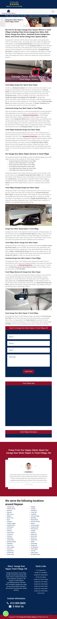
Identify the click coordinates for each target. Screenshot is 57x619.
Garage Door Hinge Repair (41, 584)
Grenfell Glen (10, 552)
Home (6, 16)
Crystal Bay (10, 538)
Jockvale (33, 509)
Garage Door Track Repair (41, 582)
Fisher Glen (10, 545)
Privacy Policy (40, 593)
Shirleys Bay (34, 540)
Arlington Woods (11, 509)
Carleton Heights (11, 523)
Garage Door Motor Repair (41, 586)
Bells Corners (10, 514)
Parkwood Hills (35, 527)
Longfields (33, 514)
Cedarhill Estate (11, 525)
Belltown (9, 516)
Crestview (9, 536)
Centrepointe (10, 527)
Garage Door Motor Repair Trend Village (38, 16)
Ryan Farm (33, 538)
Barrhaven (9, 510)
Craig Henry (10, 534)
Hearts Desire (10, 554)
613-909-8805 (18, 603)
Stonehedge (34, 543)
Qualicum (33, 532)
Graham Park (10, 551)
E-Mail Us (18, 606)
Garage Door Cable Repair (41, 591)
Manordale (33, 518)
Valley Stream (34, 552)
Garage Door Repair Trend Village (18, 16)
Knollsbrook (34, 510)
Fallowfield (9, 543)
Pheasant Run (34, 529)
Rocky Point (34, 536)
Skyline (32, 542)
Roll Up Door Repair (41, 577)
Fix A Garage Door (41, 570)
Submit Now (28, 371)
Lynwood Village (35, 516)
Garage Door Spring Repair (41, 575)
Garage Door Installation (41, 572)
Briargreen (9, 521)
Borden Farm (10, 518)
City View (9, 529)
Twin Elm (33, 551)
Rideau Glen (34, 534)
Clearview (9, 531)
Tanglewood (34, 545)
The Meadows (34, 547)
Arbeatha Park (10, 507)
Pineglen (33, 531)
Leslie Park (34, 512)
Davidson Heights (11, 542)
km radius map (28, 405)
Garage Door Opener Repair (41, 579)
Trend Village (34, 549)
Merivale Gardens (35, 521)
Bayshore (9, 512)
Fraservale (9, 549)
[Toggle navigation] (53, 11)
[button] (23, 466)
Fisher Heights (11, 547)
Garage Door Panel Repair (41, 588)
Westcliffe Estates (35, 554)
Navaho (33, 523)
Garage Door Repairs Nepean (28, 617)
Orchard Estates (35, 525)
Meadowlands (34, 520)
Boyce (8, 520)
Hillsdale (33, 507)
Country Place (10, 532)
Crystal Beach (10, 540)
